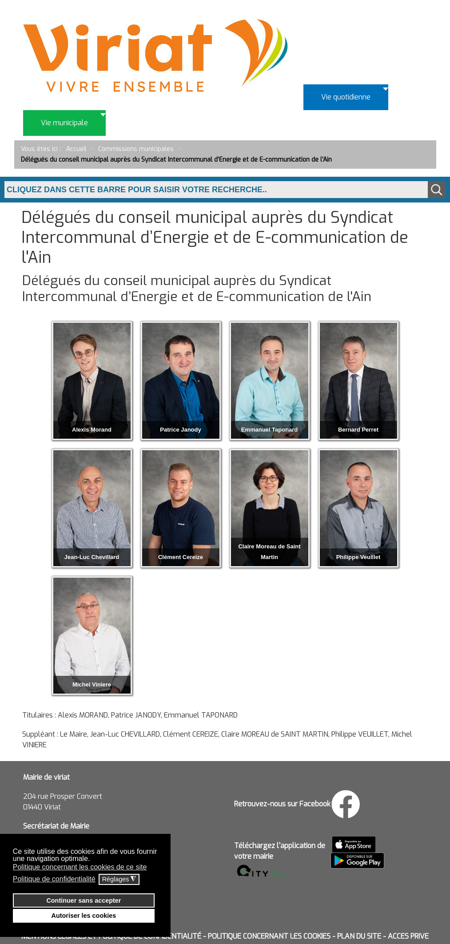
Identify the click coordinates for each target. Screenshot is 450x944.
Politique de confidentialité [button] (54, 879)
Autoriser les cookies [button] (84, 915)
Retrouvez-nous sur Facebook (282, 804)
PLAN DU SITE (359, 936)
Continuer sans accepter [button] (83, 900)
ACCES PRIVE (408, 936)
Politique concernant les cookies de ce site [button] (80, 867)
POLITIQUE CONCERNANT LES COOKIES (269, 936)
